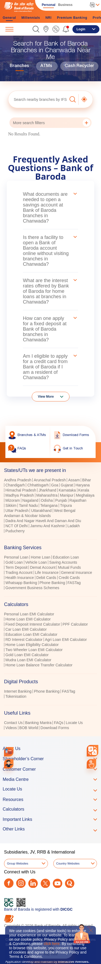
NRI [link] (49, 18)
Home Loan (40, 557)
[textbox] (37, 99)
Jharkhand (47, 490)
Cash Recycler (79, 66)
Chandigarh (15, 485)
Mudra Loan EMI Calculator (28, 660)
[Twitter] (45, 883)
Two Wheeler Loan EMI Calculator (33, 650)
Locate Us (74, 723)
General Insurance (76, 572)
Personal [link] (48, 5)
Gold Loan (14, 562)
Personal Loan (16, 557)
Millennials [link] (31, 18)
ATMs (46, 66)
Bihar (86, 480)
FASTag (74, 583)
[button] (36, 29)
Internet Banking (18, 691)
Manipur (67, 495)
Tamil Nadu (28, 505)
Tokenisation (15, 696)
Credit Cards (69, 577)
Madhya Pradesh (19, 495)
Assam (74, 480)
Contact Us (13, 723)
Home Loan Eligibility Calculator (32, 645)
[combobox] (92, 750)
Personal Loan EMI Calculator (29, 614)
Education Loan (66, 557)
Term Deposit (16, 567)
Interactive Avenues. (73, 961)
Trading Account (19, 572)
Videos (11, 728)
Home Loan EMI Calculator (28, 619)
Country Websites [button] (68, 863)
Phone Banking (52, 583)
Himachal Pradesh (20, 490)
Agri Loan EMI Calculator (66, 639)
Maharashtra (47, 495)
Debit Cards (46, 577)
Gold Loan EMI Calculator (26, 655)
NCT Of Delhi (16, 526)
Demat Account (42, 567)
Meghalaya (85, 495)
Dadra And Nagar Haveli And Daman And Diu (43, 521)
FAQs (58, 723)
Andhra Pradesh (17, 480)
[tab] (50, 547)
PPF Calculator (75, 624)
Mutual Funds (69, 567)
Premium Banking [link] (72, 18)
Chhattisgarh (37, 485)
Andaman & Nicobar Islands (27, 516)
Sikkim (10, 505)
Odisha (47, 500)
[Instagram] (21, 883)
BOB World (28, 728)
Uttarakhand (41, 510)
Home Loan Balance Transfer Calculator (38, 665)
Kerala (83, 490)
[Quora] (69, 883)
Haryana (82, 485)
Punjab (61, 500)
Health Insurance (19, 577)
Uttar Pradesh (17, 510)
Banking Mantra (38, 723)
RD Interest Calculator (24, 639)
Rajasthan (77, 500)
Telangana (49, 505)
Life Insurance (47, 572)
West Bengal (64, 510)
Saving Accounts (63, 562)
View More (46, 396)
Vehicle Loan (36, 562)
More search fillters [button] (51, 123)
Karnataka (67, 490)
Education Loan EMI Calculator (31, 634)
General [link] (9, 18)
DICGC (66, 909)
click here (52, 943)
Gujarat (67, 485)
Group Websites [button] (17, 863)
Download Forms (54, 728)
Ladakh (73, 526)
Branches (19, 66)
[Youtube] (57, 883)
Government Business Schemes (32, 588)
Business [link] (65, 5)
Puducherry (15, 531)
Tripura (66, 505)
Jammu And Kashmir (47, 526)
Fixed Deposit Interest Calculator (32, 624)
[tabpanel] (50, 506)
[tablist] (50, 596)
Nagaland (30, 500)
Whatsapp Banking (21, 583)
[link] (46, 29)
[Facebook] (8, 883)
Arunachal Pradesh (50, 480)
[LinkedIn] (33, 883)
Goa (54, 485)
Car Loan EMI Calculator (26, 629)
